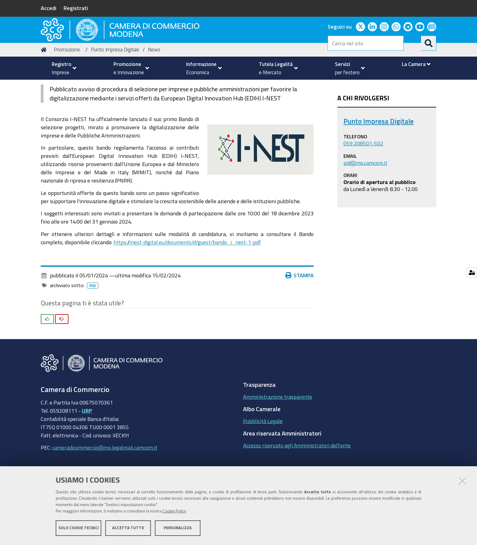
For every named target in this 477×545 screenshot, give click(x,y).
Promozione (67, 86)
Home (45, 86)
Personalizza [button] (178, 529)
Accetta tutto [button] (128, 529)
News (154, 86)
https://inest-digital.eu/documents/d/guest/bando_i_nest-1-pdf (187, 278)
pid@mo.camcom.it (365, 199)
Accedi (48, 8)
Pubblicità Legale (263, 457)
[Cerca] (428, 43)
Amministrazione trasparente (277, 433)
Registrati (76, 8)
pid (92, 322)
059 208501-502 (363, 180)
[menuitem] (61, 68)
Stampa (299, 312)
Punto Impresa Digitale (115, 86)
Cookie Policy (174, 512)
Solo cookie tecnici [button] (78, 529)
